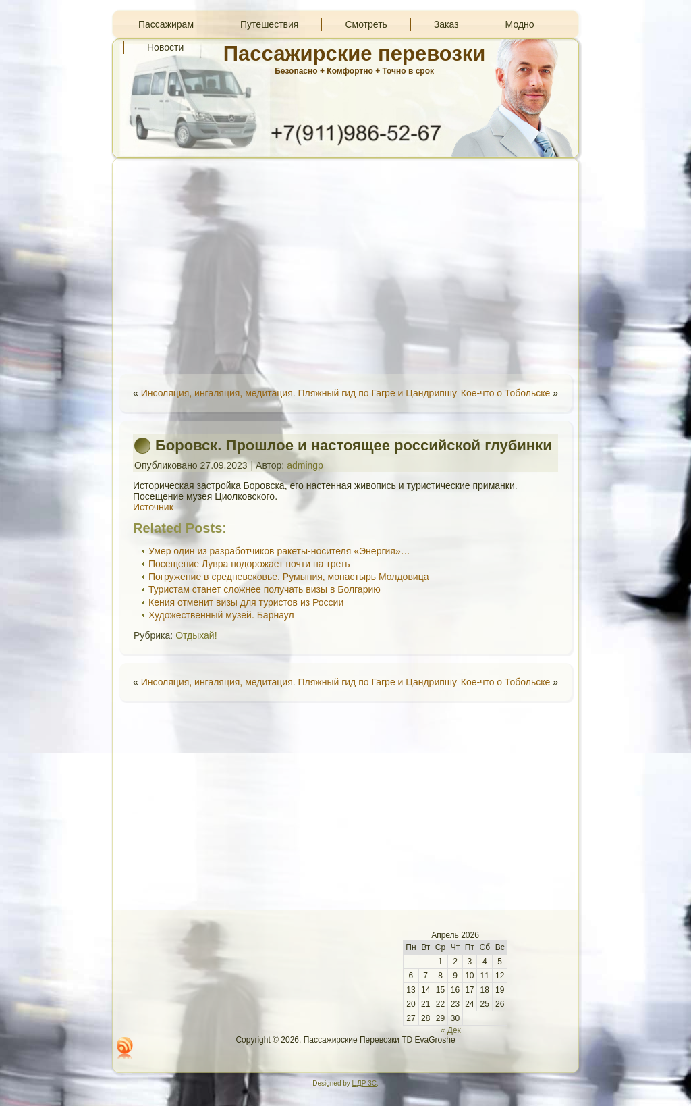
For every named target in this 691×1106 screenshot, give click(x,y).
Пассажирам (166, 24)
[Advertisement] (345, 266)
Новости (165, 47)
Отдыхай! (196, 635)
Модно (519, 24)
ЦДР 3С (364, 1083)
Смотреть (366, 24)
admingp (305, 465)
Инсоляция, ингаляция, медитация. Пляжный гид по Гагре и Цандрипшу (299, 393)
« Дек (451, 1030)
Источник (153, 507)
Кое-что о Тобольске (506, 393)
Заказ (446, 24)
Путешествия (269, 24)
